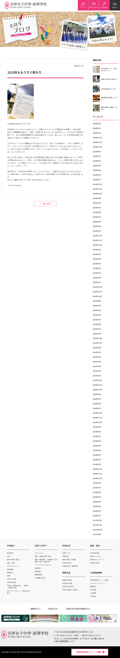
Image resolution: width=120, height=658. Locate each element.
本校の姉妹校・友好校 (70, 590)
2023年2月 (97, 278)
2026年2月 (97, 128)
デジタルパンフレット (97, 583)
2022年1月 (97, 334)
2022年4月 (97, 320)
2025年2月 (97, 175)
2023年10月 (97, 245)
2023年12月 (97, 236)
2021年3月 (97, 371)
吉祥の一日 (66, 553)
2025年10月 (97, 147)
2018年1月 (97, 516)
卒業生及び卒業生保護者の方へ (78, 608)
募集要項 (93, 586)
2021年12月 (97, 338)
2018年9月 (97, 483)
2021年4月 (97, 366)
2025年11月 (97, 142)
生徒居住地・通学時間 (70, 566)
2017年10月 (97, 530)
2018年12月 (97, 469)
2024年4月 (97, 217)
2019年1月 (97, 464)
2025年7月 (97, 156)
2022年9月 (97, 301)
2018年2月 (97, 511)
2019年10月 (97, 422)
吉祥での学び (41, 546)
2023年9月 (97, 250)
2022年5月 (97, 315)
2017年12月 (97, 520)
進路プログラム (95, 556)
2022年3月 (97, 324)
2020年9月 (97, 394)
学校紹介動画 (11, 582)
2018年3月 (97, 506)
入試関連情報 (96, 573)
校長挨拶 (10, 553)
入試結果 (93, 590)
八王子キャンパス (13, 566)
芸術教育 (38, 568)
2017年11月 (97, 525)
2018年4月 (97, 502)
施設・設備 (11, 563)
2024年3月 (97, 222)
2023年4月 (97, 268)
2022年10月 (97, 296)
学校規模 (10, 569)
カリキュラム (39, 553)
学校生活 (66, 546)
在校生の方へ (53, 608)
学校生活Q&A (67, 563)
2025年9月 (97, 152)
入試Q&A (93, 596)
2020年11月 (97, 385)
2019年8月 (97, 432)
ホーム (58, 638)
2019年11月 (97, 418)
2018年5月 (97, 497)
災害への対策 (11, 579)
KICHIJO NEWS (71, 638)
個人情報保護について (64, 641)
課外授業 (38, 571)
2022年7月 (97, 306)
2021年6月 (97, 357)
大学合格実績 (94, 553)
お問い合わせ (97, 638)
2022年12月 (97, 287)
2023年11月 (97, 240)
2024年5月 (97, 212)
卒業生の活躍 (94, 563)
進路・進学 (95, 546)
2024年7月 (97, 203)
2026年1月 (97, 133)
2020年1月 (97, 408)
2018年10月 (97, 478)
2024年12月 (97, 184)
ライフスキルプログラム (43, 565)
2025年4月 (97, 170)
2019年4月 (97, 450)
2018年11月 (97, 474)
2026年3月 (97, 124)
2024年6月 (97, 208)
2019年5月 (97, 446)
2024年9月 (97, 198)
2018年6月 (97, 492)
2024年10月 (97, 194)
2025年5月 (97, 166)
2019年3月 (97, 455)
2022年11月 (97, 292)
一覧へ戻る (45, 203)
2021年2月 (97, 376)
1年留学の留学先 (68, 586)
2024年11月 (97, 189)
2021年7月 (97, 352)
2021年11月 (97, 343)
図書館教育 (38, 575)
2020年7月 (97, 399)
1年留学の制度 (67, 583)
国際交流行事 (66, 580)
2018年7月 (97, 488)
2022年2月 (97, 329)
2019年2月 (97, 460)
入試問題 (93, 593)
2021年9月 (97, 348)
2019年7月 (97, 436)
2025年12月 (97, 138)
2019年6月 (97, 441)
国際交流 (66, 573)
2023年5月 (97, 264)
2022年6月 (97, 310)
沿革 (8, 556)
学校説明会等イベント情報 (99, 580)
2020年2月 (97, 404)
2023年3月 (97, 273)
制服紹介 (10, 573)
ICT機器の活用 (40, 578)
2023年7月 (97, 254)
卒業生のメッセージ (97, 559)
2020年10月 (97, 390)
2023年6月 (97, 259)
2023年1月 (97, 282)
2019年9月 (97, 427)
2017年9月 (97, 534)
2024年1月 (97, 231)
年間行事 (65, 556)
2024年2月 (97, 226)
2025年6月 (97, 161)
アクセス (84, 638)
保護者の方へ (35, 608)
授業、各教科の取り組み (43, 556)
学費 (8, 576)
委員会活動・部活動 (69, 559)
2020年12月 (97, 380)
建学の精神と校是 (13, 559)
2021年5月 (97, 362)
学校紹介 (11, 546)
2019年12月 (97, 413)
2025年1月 (97, 180)
